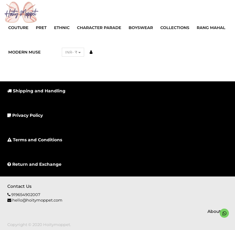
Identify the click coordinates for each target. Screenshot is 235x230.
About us (217, 211)
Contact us (19, 186)
